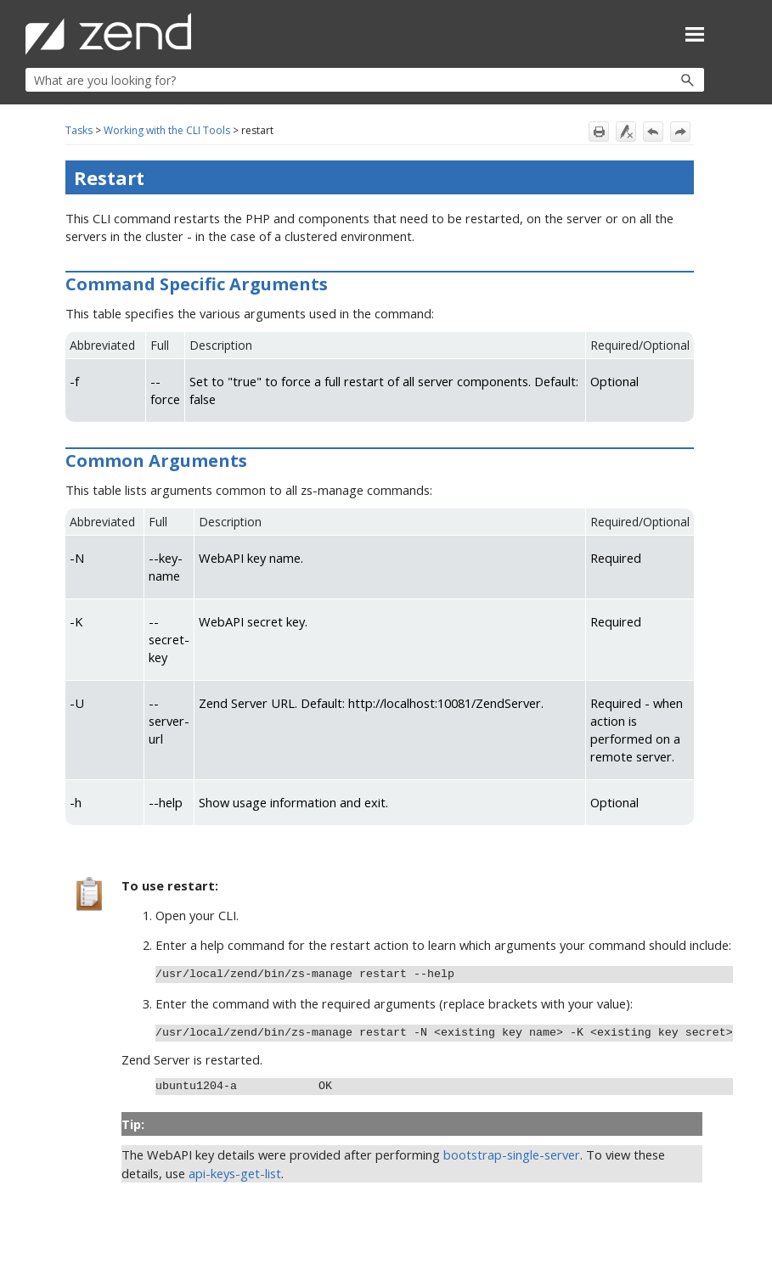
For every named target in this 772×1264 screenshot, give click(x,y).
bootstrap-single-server (511, 1154)
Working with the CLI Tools (167, 130)
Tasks (79, 130)
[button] (651, 80)
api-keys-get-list (235, 1173)
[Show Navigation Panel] (694, 34)
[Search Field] (364, 80)
